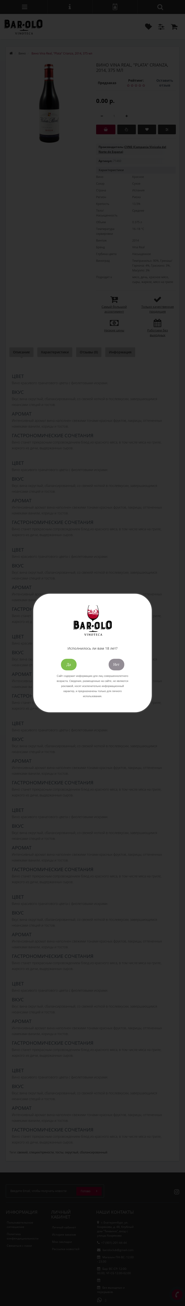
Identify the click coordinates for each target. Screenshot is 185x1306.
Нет (116, 664)
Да (68, 664)
